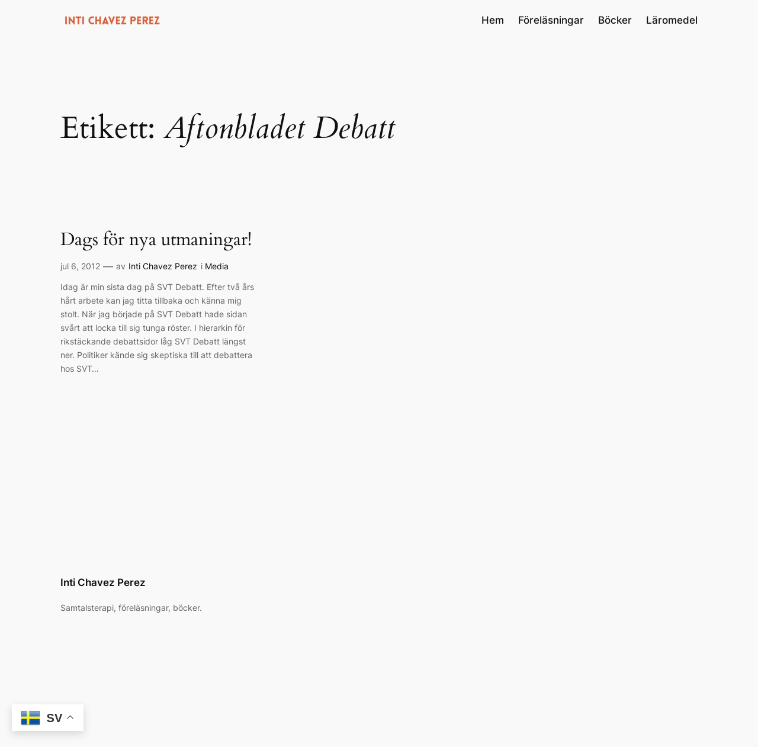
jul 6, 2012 (80, 266)
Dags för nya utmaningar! (156, 240)
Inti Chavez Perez (163, 266)
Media (217, 266)
